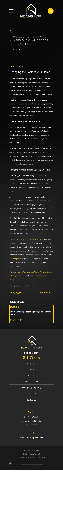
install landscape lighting (31, 239)
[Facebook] (27, 357)
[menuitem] (21, 457)
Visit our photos (15, 258)
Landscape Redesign (28, 286)
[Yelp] (35, 357)
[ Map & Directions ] (31, 425)
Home (31, 369)
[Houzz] (39, 357)
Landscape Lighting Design (31, 387)
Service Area (31, 394)
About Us (31, 375)
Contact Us (31, 400)
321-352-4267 (31, 353)
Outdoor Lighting (31, 381)
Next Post (46, 293)
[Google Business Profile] (23, 357)
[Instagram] (31, 357)
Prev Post (17, 293)
